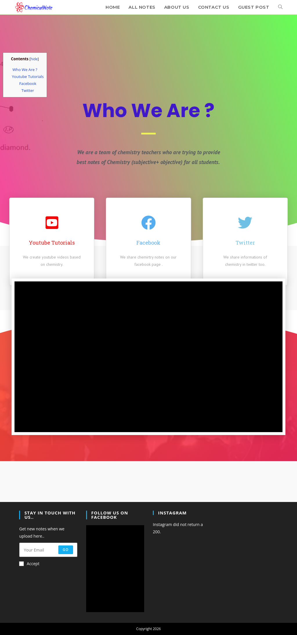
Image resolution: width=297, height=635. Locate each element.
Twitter (27, 90)
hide (33, 59)
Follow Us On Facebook (109, 515)
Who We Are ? (24, 69)
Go (66, 549)
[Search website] (280, 7)
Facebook (27, 83)
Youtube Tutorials (28, 76)
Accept (29, 563)
